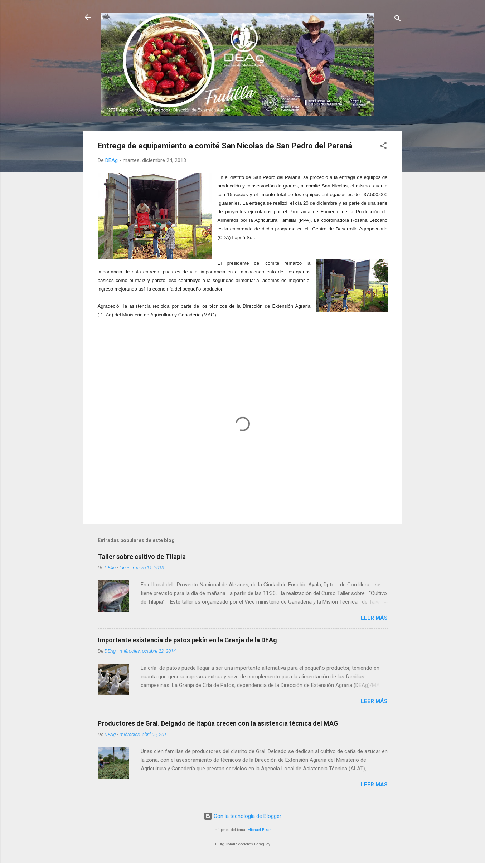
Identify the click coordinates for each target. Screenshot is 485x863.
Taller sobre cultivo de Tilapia (142, 556)
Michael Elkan (259, 830)
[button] (383, 146)
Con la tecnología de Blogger (242, 816)
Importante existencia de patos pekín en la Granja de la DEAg (187, 640)
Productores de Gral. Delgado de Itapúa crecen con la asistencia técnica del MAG (218, 723)
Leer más (374, 618)
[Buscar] (397, 19)
